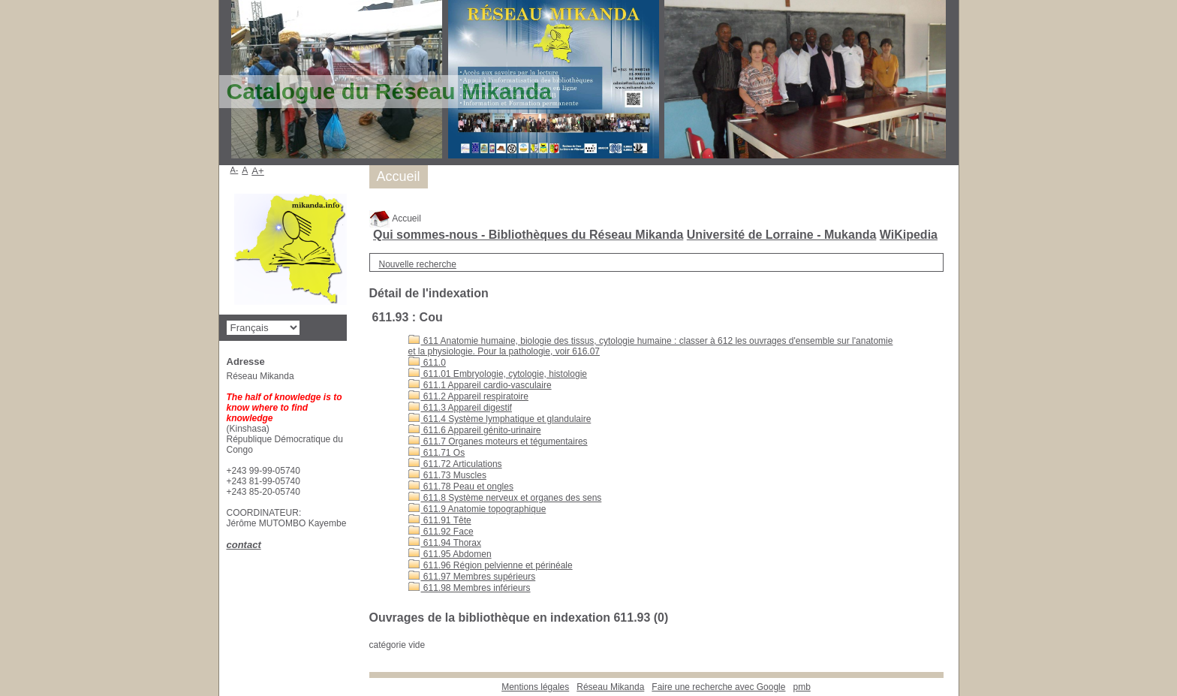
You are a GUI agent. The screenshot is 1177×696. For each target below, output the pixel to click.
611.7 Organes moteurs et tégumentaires (498, 441)
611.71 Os (436, 452)
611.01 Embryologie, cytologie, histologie (497, 374)
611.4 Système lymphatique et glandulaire (500, 419)
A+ (257, 170)
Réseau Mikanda (610, 687)
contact (244, 544)
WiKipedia (909, 234)
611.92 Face (441, 531)
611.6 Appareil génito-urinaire (474, 430)
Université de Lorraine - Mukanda (782, 234)
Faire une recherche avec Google (718, 687)
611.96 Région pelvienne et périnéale (490, 565)
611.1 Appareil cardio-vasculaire (480, 385)
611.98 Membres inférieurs (469, 588)
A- (234, 169)
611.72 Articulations (455, 464)
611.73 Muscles (447, 475)
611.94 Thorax (445, 543)
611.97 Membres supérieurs (472, 576)
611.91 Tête (439, 520)
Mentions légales (535, 687)
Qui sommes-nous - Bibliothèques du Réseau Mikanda (528, 234)
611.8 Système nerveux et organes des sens (505, 498)
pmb (801, 687)
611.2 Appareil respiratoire (468, 396)
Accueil (395, 218)
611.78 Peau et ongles (460, 486)
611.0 (427, 362)
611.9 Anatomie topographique (477, 509)
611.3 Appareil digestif (460, 407)
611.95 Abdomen (450, 554)
